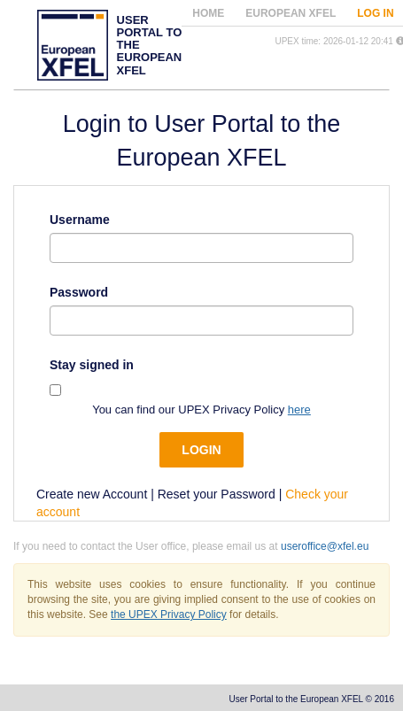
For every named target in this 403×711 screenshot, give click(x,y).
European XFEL (290, 13)
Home (208, 13)
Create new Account (91, 494)
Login (201, 450)
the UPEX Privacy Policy (169, 614)
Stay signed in (92, 365)
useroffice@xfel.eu (324, 546)
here (299, 409)
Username (80, 220)
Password (79, 292)
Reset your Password (216, 494)
